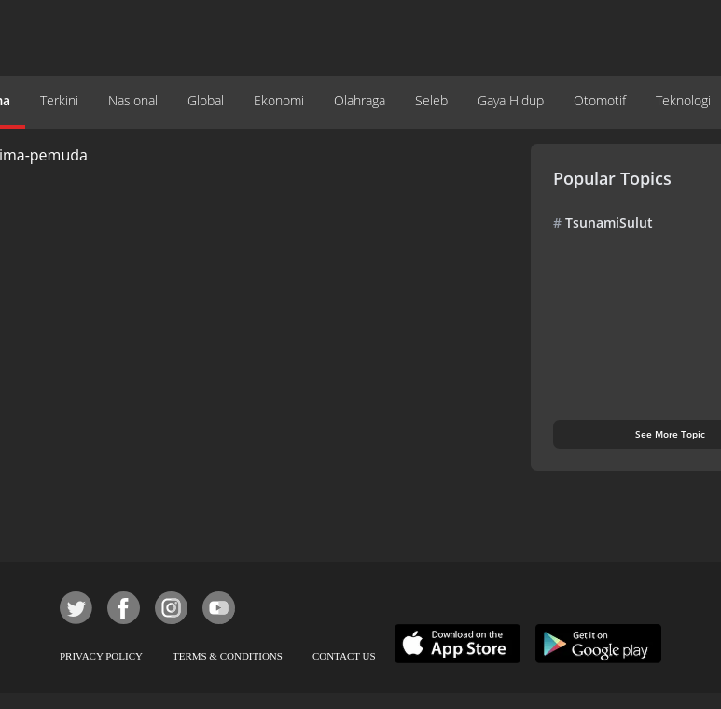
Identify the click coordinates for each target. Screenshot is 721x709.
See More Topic (670, 433)
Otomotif (600, 100)
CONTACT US (344, 655)
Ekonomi (279, 100)
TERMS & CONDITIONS (228, 655)
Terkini (59, 100)
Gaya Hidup (511, 100)
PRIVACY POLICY (101, 655)
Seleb (431, 100)
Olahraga (359, 100)
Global (205, 100)
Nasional (133, 100)
